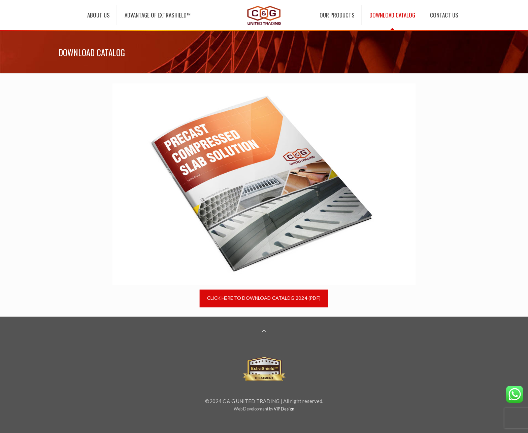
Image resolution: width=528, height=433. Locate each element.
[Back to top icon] (264, 331)
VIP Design (284, 408)
